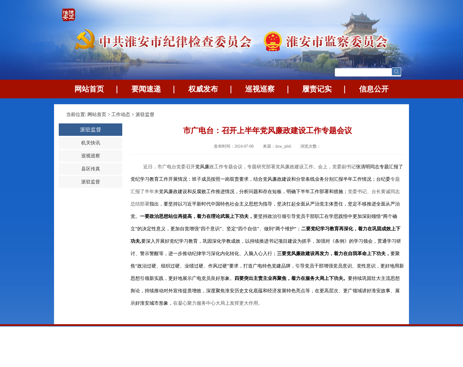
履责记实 (317, 89)
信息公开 (374, 89)
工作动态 (120, 114)
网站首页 (89, 89)
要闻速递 (146, 89)
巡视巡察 (260, 89)
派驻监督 (145, 114)
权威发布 (203, 89)
